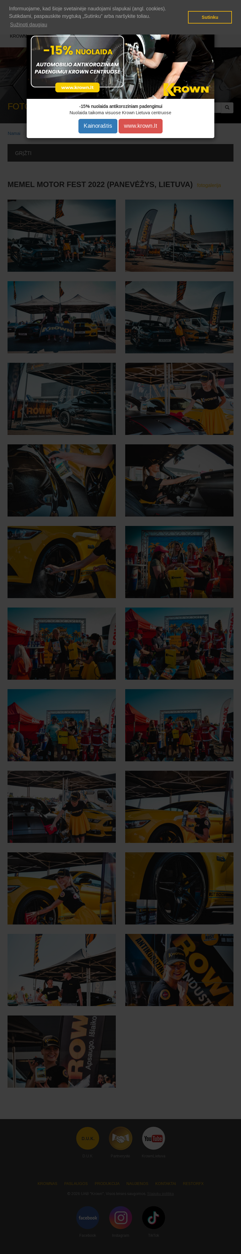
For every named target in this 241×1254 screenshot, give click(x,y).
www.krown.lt (140, 126)
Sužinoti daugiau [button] (28, 24)
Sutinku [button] (210, 17)
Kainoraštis (98, 126)
